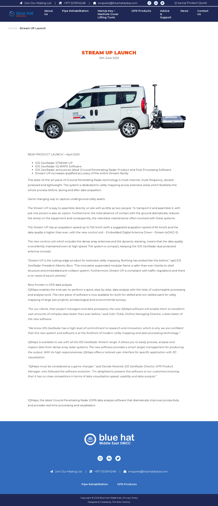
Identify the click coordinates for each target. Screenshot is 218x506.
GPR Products (141, 11)
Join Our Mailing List (68, 471)
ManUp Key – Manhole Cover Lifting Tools (108, 14)
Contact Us (202, 12)
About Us (48, 12)
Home (12, 28)
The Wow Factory (121, 502)
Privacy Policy (130, 497)
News (184, 11)
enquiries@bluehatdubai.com (148, 471)
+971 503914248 (105, 471)
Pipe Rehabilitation (75, 11)
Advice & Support (165, 14)
